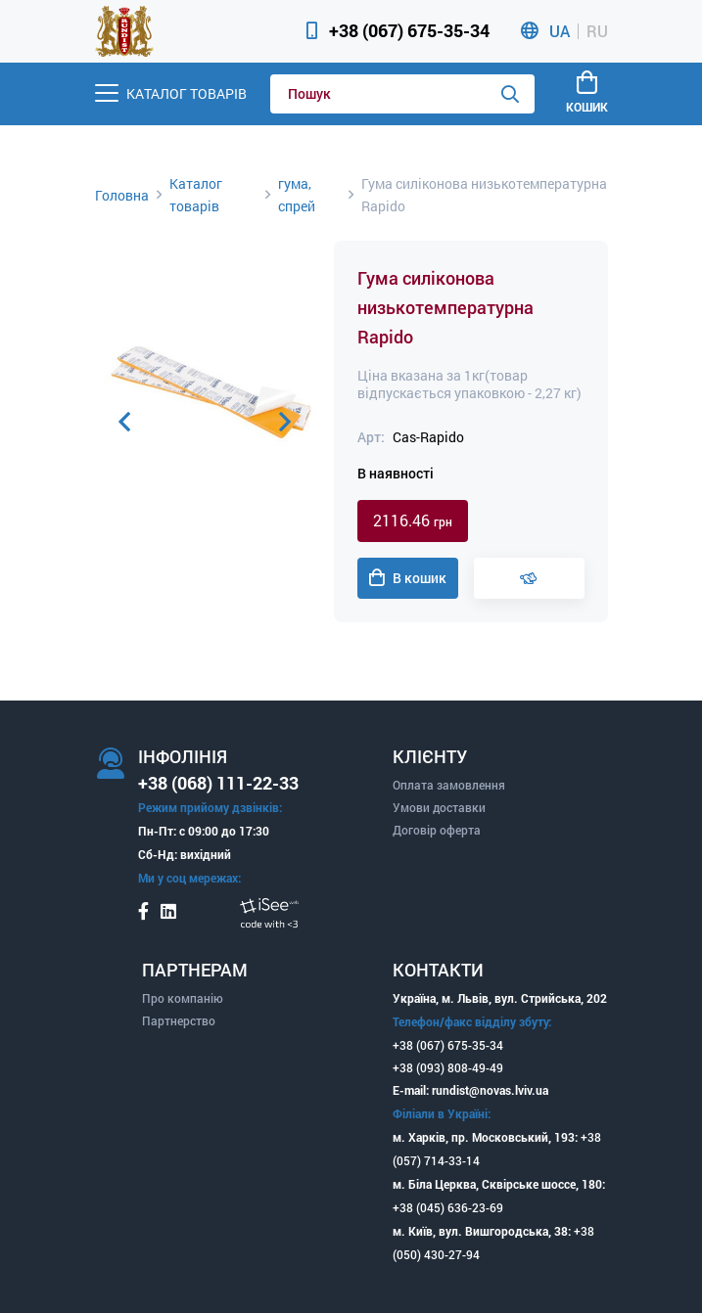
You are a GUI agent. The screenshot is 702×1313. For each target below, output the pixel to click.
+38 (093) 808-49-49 (448, 1067)
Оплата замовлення (449, 784)
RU (597, 31)
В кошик (407, 578)
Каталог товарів (195, 194)
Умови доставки (439, 807)
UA (559, 31)
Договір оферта (437, 830)
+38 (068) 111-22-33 (218, 782)
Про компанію (182, 998)
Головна (122, 195)
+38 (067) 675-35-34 (409, 30)
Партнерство (178, 1020)
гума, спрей (296, 194)
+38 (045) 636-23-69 (448, 1207)
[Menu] (171, 93)
